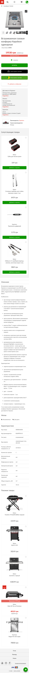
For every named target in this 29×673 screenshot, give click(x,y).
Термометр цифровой (14, 226)
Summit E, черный (14, 576)
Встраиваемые (7, 419)
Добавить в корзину (14, 167)
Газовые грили (8, 6)
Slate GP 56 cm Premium (14, 606)
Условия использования (20, 663)
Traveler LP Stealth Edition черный (14, 515)
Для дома (16, 419)
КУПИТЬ (14, 65)
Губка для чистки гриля (14, 156)
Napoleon (21, 120)
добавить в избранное (15, 84)
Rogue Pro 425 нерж (14, 636)
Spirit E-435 (14, 545)
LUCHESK (18, 671)
